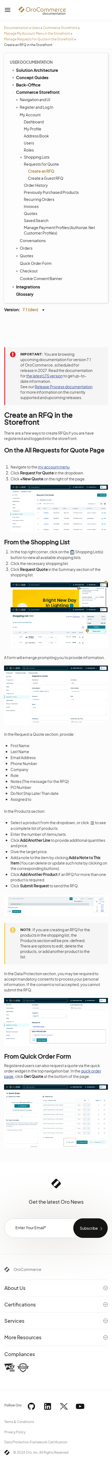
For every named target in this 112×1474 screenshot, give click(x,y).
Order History (36, 185)
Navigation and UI (33, 99)
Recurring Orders (39, 199)
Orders (24, 248)
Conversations (33, 240)
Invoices (31, 206)
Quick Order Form (36, 263)
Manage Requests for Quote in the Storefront (39, 39)
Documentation (16, 28)
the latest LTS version (44, 375)
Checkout (27, 271)
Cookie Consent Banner (41, 278)
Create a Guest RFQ (45, 178)
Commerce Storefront (60, 28)
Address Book (36, 135)
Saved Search (36, 220)
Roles (29, 149)
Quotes (30, 213)
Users (36, 28)
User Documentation (31, 62)
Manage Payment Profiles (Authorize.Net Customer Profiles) (59, 230)
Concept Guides (29, 77)
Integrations (25, 286)
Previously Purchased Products (51, 192)
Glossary (24, 294)
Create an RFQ (41, 171)
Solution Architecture (34, 70)
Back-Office (25, 84)
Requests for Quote (40, 164)
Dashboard (34, 121)
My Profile (32, 128)
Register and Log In (35, 107)
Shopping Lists (35, 157)
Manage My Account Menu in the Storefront (37, 33)
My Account (29, 114)
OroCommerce (27, 1269)
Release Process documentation (64, 386)
